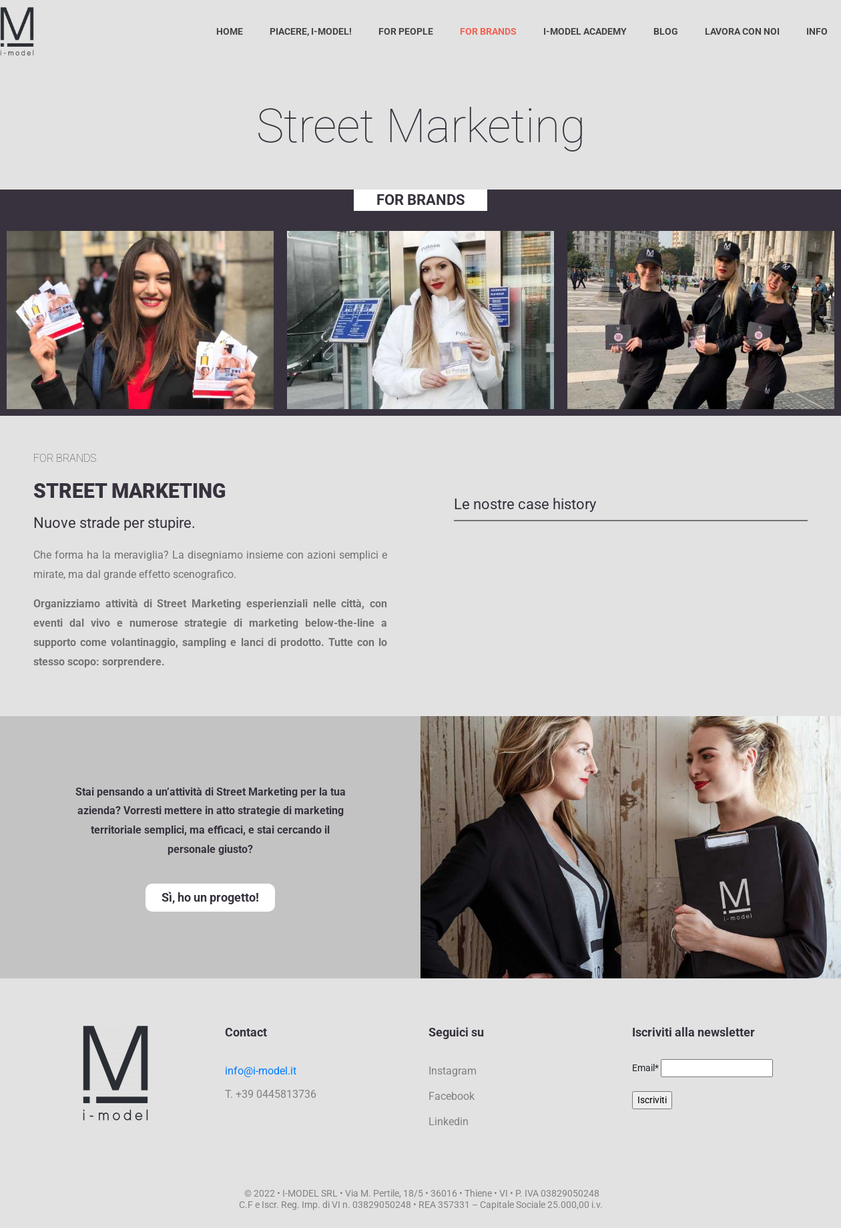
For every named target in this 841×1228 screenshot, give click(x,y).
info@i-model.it (260, 1070)
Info (817, 31)
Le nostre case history (525, 504)
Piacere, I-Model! (311, 31)
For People (405, 31)
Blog (665, 31)
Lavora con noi (742, 31)
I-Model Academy (585, 31)
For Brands (488, 31)
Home (229, 31)
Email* (645, 1067)
